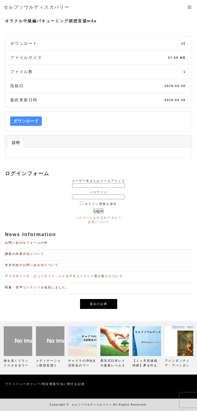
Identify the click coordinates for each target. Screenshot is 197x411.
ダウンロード (26, 121)
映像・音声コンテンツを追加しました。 (37, 287)
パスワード (99, 192)
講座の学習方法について (24, 254)
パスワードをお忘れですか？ (98, 217)
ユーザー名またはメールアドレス (98, 181)
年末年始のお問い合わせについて (31, 265)
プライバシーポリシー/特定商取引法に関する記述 (45, 384)
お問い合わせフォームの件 (26, 243)
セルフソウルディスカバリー (92, 404)
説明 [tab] (16, 143)
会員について (98, 222)
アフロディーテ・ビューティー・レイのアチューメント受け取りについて (64, 276)
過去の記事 (99, 304)
